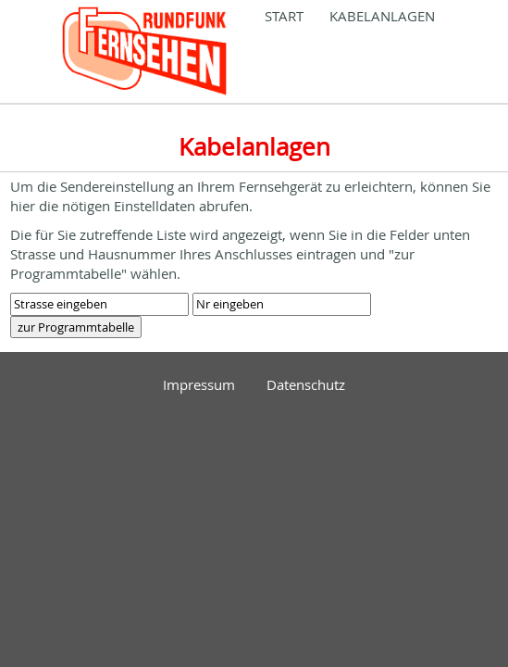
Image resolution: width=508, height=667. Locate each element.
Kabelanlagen (382, 15)
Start (284, 15)
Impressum (199, 384)
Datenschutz (305, 384)
